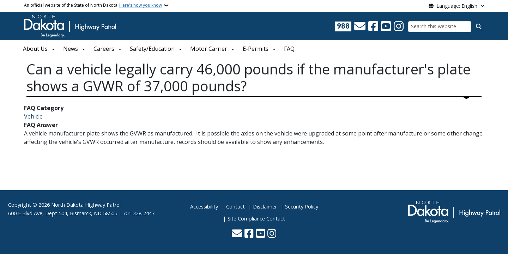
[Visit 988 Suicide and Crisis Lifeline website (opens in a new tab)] (343, 26)
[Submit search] (478, 26)
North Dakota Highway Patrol (86, 204)
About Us (35, 49)
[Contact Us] (359, 26)
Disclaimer (265, 206)
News (70, 49)
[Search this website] (439, 26)
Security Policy (301, 206)
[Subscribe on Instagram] (399, 26)
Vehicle (33, 116)
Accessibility (204, 206)
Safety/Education (152, 49)
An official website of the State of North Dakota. (93, 5)
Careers (103, 49)
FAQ (289, 49)
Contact (235, 206)
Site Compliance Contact (256, 218)
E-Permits (255, 49)
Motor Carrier (208, 49)
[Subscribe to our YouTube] (386, 26)
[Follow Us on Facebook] (373, 26)
